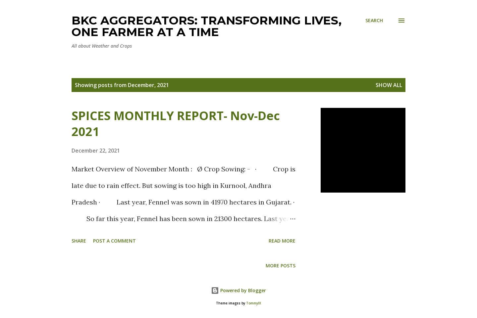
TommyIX (253, 303)
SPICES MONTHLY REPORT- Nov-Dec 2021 (176, 124)
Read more (282, 241)
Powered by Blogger (238, 290)
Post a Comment (114, 241)
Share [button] (79, 241)
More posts (280, 265)
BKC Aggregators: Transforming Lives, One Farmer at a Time (207, 26)
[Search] (374, 20)
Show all (389, 85)
